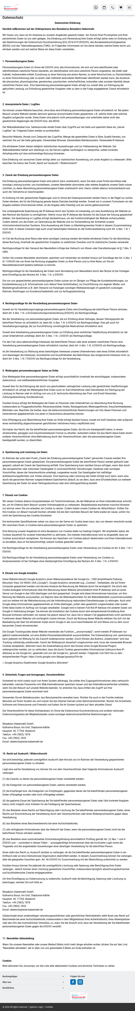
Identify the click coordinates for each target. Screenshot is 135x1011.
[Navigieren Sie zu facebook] (73, 982)
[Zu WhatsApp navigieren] (96, 7)
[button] (33, 976)
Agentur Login (36, 1006)
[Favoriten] (121, 7)
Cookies (49, 1006)
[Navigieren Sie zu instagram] (80, 982)
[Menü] (129, 7)
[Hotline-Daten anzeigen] (112, 7)
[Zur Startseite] (17, 7)
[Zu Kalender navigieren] (104, 7)
